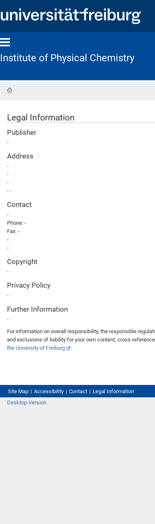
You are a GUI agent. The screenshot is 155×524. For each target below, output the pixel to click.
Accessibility (49, 391)
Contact (78, 391)
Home (9, 90)
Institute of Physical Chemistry (67, 58)
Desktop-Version (26, 402)
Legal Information (113, 391)
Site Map (18, 391)
